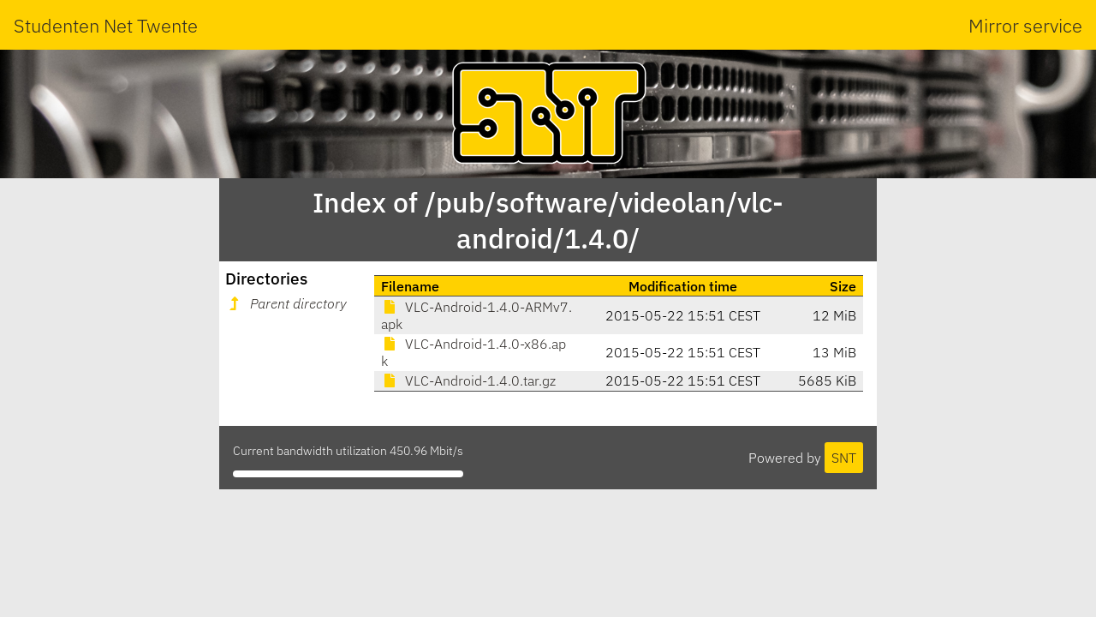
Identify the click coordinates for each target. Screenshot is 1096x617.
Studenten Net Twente (106, 25)
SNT (843, 457)
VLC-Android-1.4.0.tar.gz (468, 380)
